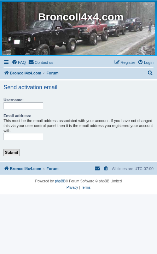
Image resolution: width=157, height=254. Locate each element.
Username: (14, 100)
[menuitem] (19, 62)
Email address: (17, 116)
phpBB (60, 181)
